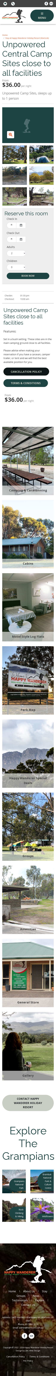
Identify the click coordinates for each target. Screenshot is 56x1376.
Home (5, 35)
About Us (29, 1291)
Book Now (28, 275)
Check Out (13, 233)
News (36, 1296)
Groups (21, 1296)
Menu (42, 16)
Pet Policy (28, 1360)
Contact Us (28, 1305)
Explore (39, 1300)
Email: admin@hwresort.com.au (28, 1327)
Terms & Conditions (26, 383)
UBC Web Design (32, 1350)
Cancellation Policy (26, 371)
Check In (12, 219)
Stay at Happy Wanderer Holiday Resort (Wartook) (27, 38)
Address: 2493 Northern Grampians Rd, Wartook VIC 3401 (28, 1319)
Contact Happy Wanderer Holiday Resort (28, 1103)
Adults (11, 247)
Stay (44, 1291)
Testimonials (20, 1300)
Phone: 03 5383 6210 (28, 1324)
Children (12, 261)
